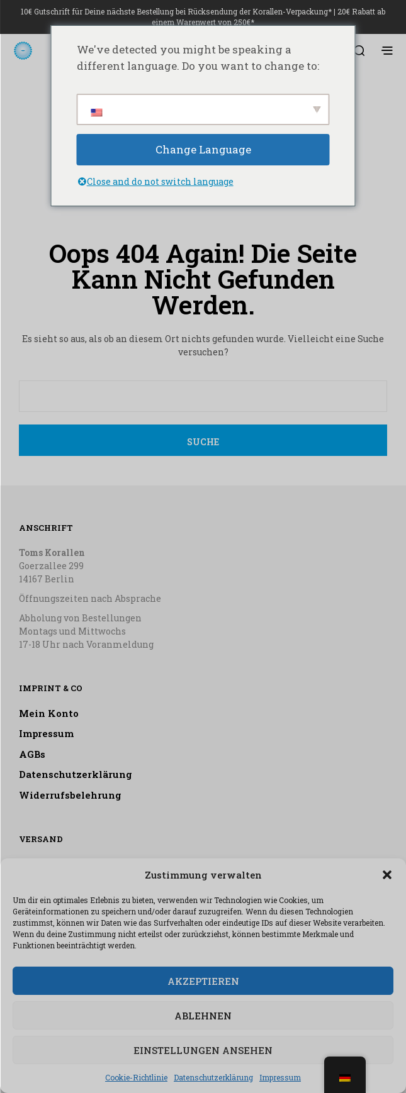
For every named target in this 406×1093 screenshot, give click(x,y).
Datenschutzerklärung (213, 1077)
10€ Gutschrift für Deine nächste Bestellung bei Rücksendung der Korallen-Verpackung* (176, 11)
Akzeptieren (203, 981)
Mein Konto (49, 713)
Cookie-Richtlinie (136, 1077)
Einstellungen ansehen (203, 1050)
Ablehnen (203, 1015)
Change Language (203, 149)
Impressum (280, 1077)
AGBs (32, 754)
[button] (387, 874)
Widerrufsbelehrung (70, 795)
